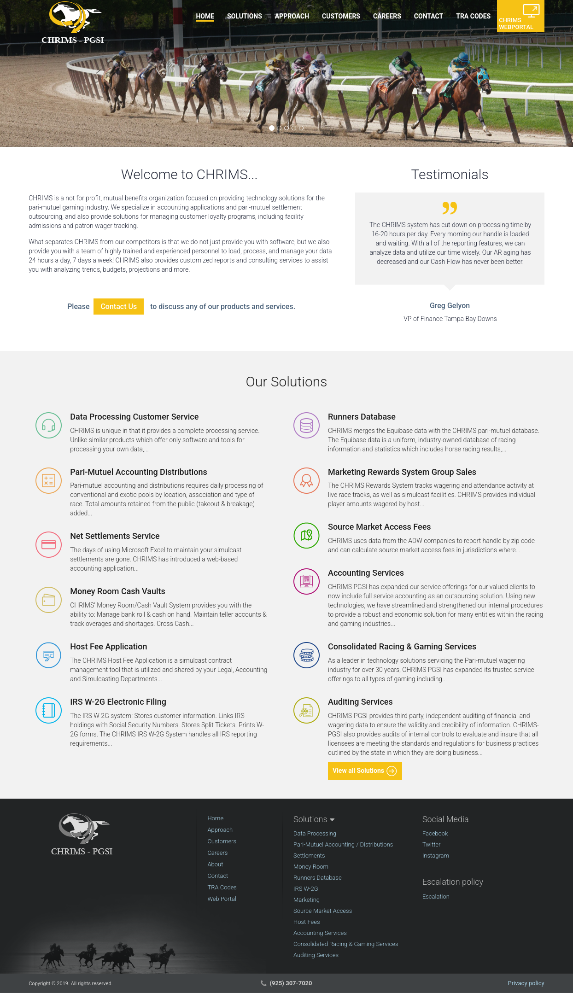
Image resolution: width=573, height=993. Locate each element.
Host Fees (306, 921)
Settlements (309, 855)
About (215, 864)
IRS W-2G (305, 888)
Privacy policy (526, 983)
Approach (220, 829)
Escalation (436, 896)
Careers (217, 852)
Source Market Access (322, 910)
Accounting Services (320, 932)
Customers (221, 841)
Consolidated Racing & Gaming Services (345, 943)
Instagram (435, 855)
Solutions (310, 819)
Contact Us (118, 306)
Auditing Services (316, 955)
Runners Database (317, 877)
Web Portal (221, 898)
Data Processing (314, 833)
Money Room (310, 866)
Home (215, 818)
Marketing (306, 899)
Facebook (435, 833)
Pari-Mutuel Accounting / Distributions (343, 844)
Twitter (431, 844)
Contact (217, 875)
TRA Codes (222, 887)
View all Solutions (365, 771)
